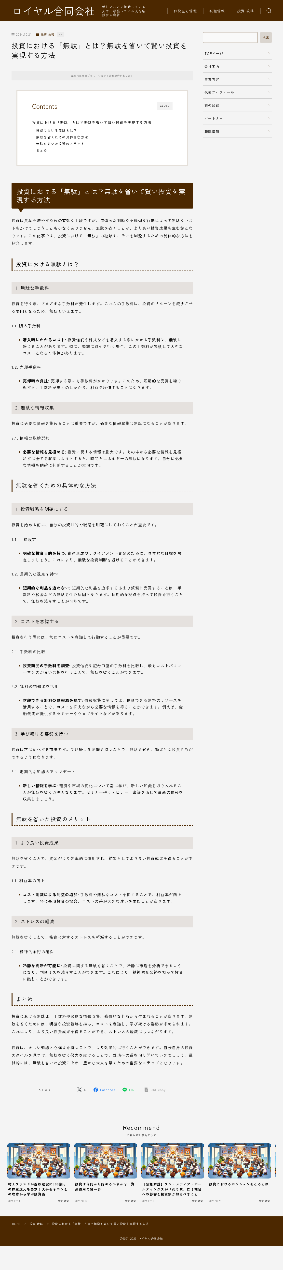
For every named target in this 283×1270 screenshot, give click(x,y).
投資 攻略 (246, 10)
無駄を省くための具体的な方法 (62, 137)
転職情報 (217, 10)
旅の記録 (211, 105)
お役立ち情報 (185, 10)
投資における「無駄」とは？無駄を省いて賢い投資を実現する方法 (91, 122)
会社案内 (211, 66)
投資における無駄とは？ (56, 130)
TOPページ (213, 53)
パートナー (213, 118)
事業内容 (211, 79)
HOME (16, 1224)
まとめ (41, 150)
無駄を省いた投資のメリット (60, 143)
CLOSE (165, 106)
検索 (266, 37)
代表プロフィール (219, 92)
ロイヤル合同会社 (53, 10)
